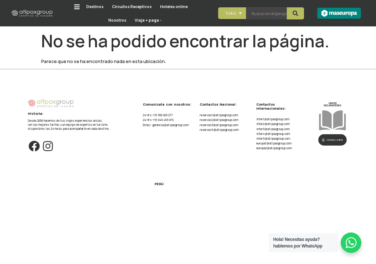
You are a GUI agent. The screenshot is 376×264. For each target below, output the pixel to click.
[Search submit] (295, 13)
